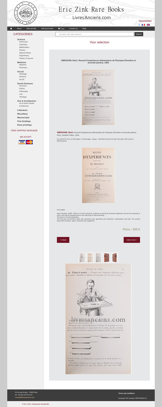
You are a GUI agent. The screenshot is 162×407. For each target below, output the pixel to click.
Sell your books (47, 28)
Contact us (73, 28)
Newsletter (145, 20)
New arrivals (31, 28)
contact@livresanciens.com (24, 397)
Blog (84, 28)
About (19, 28)
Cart (61, 29)
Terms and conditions (126, 393)
